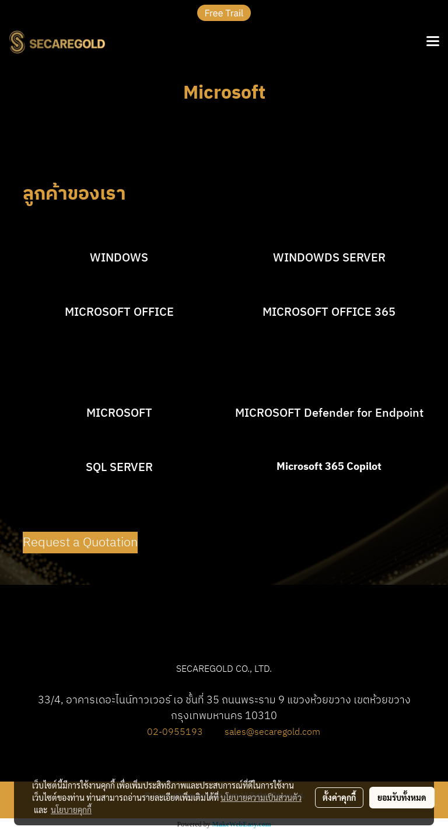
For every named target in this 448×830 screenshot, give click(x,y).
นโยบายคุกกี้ (71, 809)
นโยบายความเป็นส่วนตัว (261, 797)
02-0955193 (175, 732)
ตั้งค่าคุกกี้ (339, 797)
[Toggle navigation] (433, 42)
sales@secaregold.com (272, 732)
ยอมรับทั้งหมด (401, 797)
